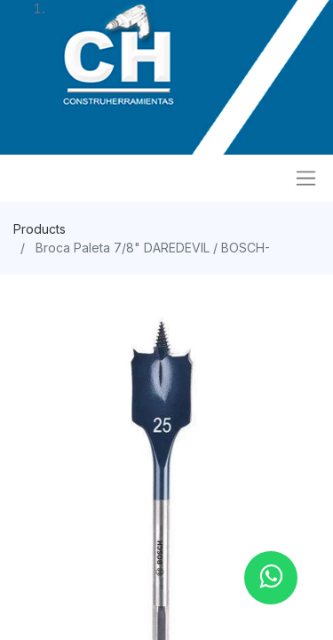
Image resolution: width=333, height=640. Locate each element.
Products (39, 228)
